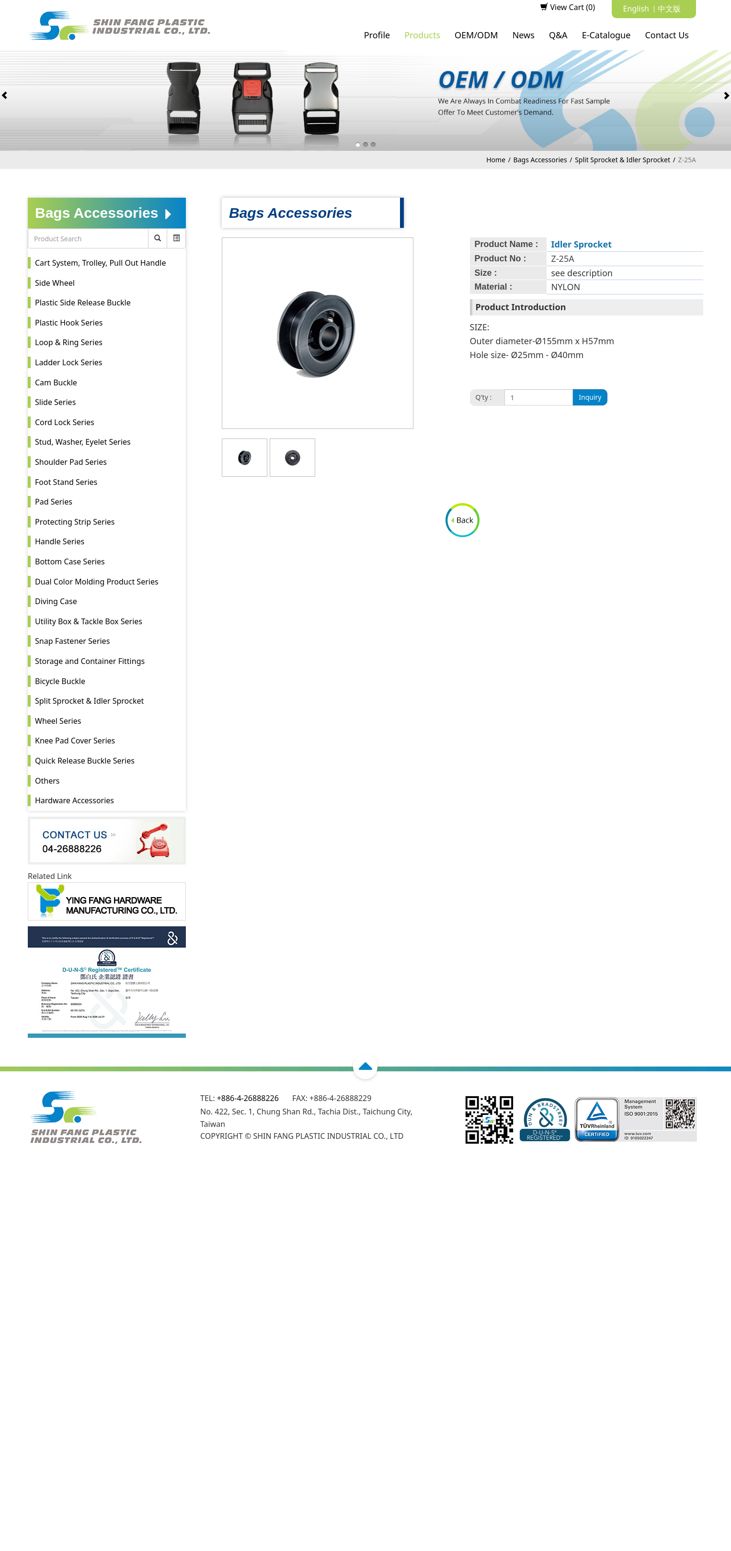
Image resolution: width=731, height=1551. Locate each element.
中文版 (669, 8)
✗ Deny (13, 1216)
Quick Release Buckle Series (85, 760)
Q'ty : (484, 397)
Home (495, 159)
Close (10, 1180)
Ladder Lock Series (69, 362)
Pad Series (53, 501)
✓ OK (292, 1545)
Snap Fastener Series (72, 641)
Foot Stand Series (66, 482)
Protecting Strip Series (74, 522)
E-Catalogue (606, 35)
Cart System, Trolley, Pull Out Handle (100, 263)
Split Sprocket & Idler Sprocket (622, 159)
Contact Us (667, 35)
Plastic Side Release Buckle (83, 302)
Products (422, 35)
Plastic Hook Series (69, 322)
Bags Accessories (540, 159)
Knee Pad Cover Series (75, 740)
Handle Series (59, 541)
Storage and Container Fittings (90, 661)
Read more (23, 1290)
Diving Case (56, 601)
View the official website (91, 1290)
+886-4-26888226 (248, 1098)
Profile (377, 35)
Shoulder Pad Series (71, 462)
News (524, 35)
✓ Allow (14, 1204)
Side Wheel (55, 283)
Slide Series (55, 402)
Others (47, 781)
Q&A (558, 35)
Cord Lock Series (64, 422)
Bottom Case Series (70, 561)
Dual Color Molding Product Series (97, 581)
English (636, 8)
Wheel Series (58, 721)
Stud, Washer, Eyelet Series (83, 442)
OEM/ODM (476, 35)
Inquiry (590, 397)
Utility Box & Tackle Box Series (88, 621)
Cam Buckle (56, 382)
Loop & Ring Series (69, 342)
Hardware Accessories (74, 800)
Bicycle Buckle (60, 681)
